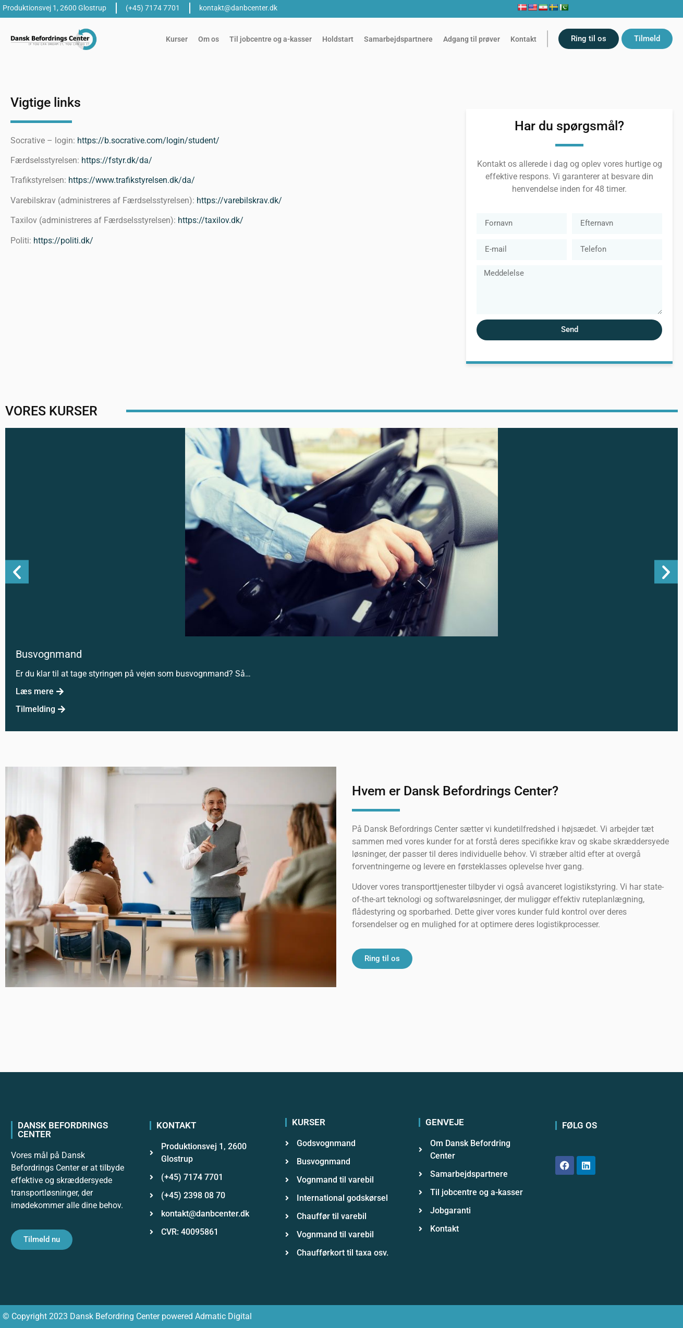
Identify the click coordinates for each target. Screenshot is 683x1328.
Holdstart (337, 39)
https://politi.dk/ (63, 240)
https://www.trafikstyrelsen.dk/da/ (131, 180)
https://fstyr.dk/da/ (116, 160)
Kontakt (523, 39)
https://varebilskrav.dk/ (239, 200)
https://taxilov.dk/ (210, 220)
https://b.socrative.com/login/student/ (148, 140)
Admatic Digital (223, 1316)
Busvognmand (49, 654)
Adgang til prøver (471, 39)
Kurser (177, 39)
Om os (208, 39)
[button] (17, 571)
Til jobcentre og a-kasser (270, 39)
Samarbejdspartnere (398, 39)
